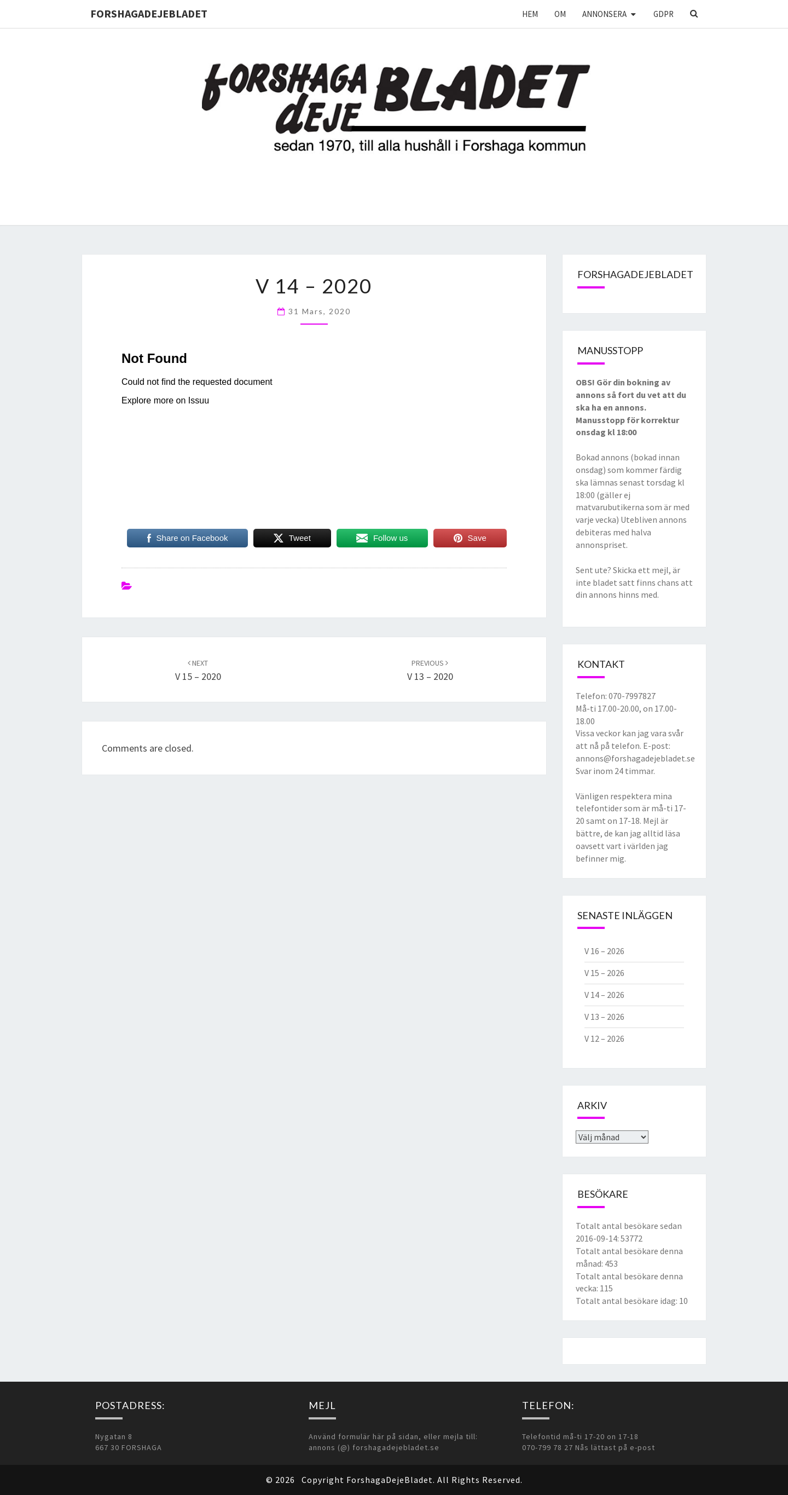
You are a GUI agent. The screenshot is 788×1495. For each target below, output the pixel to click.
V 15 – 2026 (604, 972)
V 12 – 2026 (604, 1038)
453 (611, 1263)
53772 (631, 1238)
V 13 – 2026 (604, 1016)
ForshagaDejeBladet (148, 13)
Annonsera (604, 14)
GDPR (663, 14)
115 (606, 1288)
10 (683, 1300)
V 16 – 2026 (604, 950)
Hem (530, 14)
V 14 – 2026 (604, 994)
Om (560, 14)
